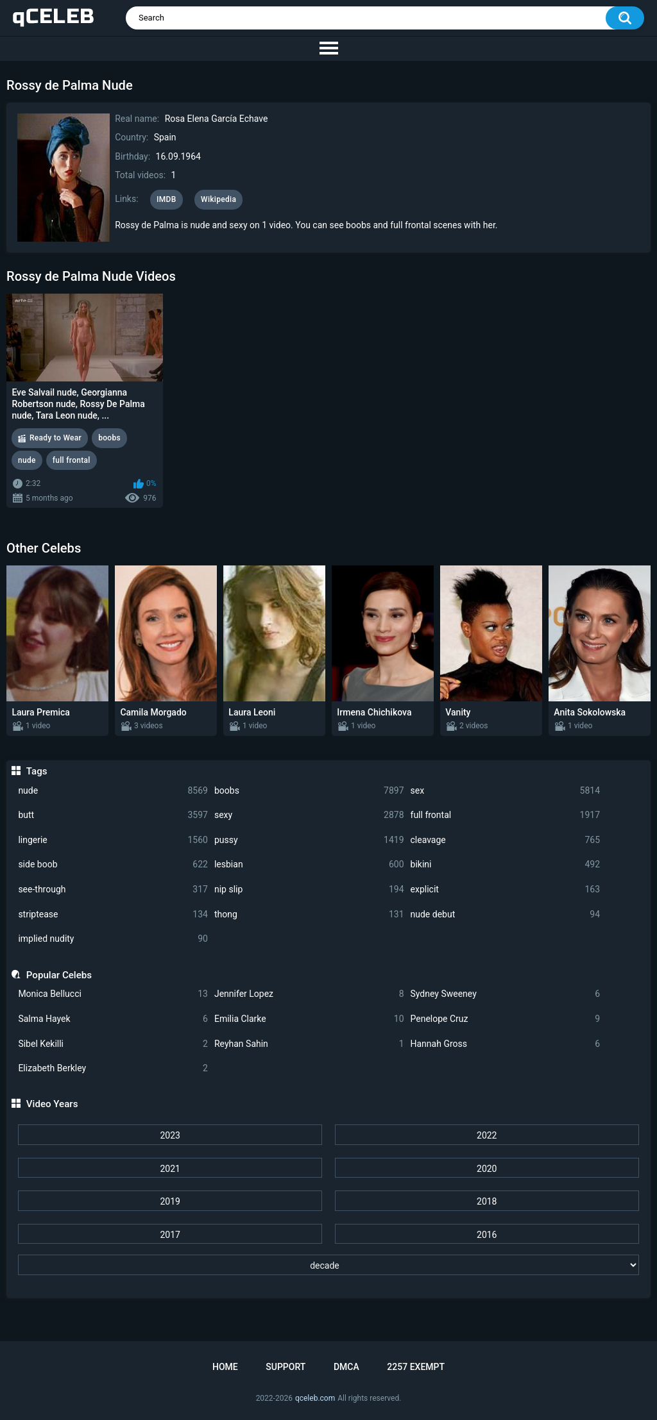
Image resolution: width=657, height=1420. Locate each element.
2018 (487, 1201)
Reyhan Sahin (309, 1044)
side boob (113, 864)
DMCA (346, 1367)
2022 (487, 1135)
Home (225, 1367)
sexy (309, 815)
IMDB (166, 199)
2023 (170, 1135)
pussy (309, 840)
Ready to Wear (55, 437)
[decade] (328, 1265)
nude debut (506, 914)
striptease (113, 914)
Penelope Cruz (506, 1019)
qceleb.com (315, 1398)
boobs (309, 790)
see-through (113, 889)
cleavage (506, 840)
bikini (506, 864)
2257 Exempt (416, 1367)
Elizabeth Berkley (113, 1068)
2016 (487, 1235)
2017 (170, 1235)
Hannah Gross (506, 1044)
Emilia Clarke (309, 1019)
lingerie (113, 840)
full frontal (506, 815)
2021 (170, 1169)
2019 (170, 1201)
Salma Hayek (113, 1019)
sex (506, 790)
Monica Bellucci (113, 994)
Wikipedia (218, 199)
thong (309, 914)
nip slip (309, 889)
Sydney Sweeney (506, 994)
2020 (487, 1169)
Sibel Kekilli (113, 1044)
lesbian (309, 864)
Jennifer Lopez (309, 994)
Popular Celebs (59, 975)
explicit (506, 889)
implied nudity (113, 938)
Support (285, 1367)
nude (113, 790)
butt (113, 815)
